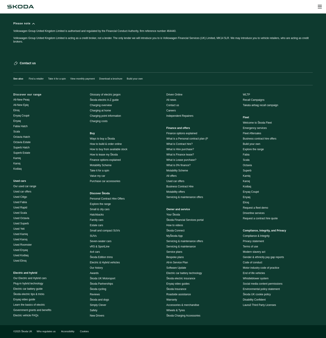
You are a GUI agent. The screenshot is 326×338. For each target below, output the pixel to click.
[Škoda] (20, 6)
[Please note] (163, 34)
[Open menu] (319, 6)
